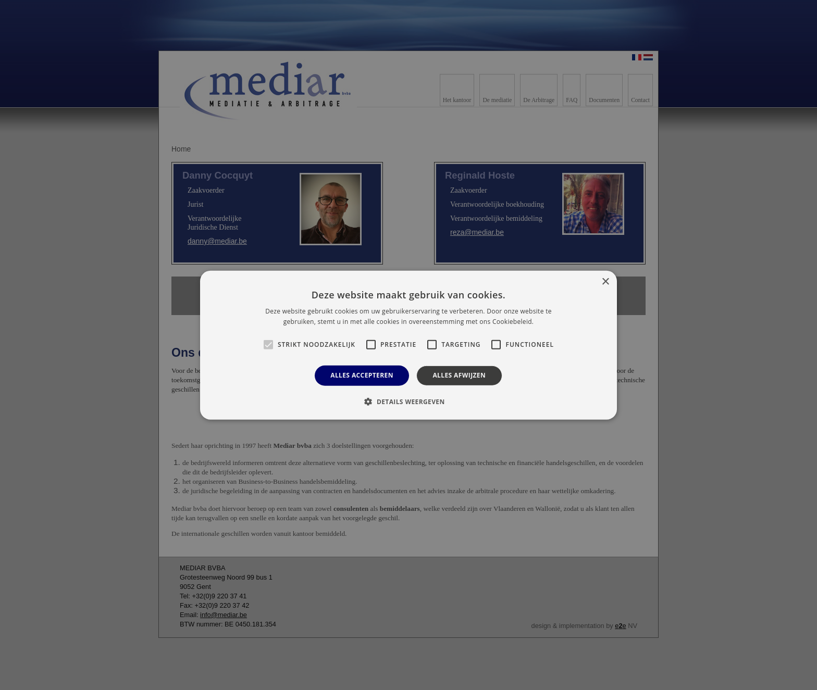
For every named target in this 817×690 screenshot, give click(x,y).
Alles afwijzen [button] (459, 375)
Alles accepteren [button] (361, 375)
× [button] (605, 281)
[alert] (408, 345)
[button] (408, 401)
